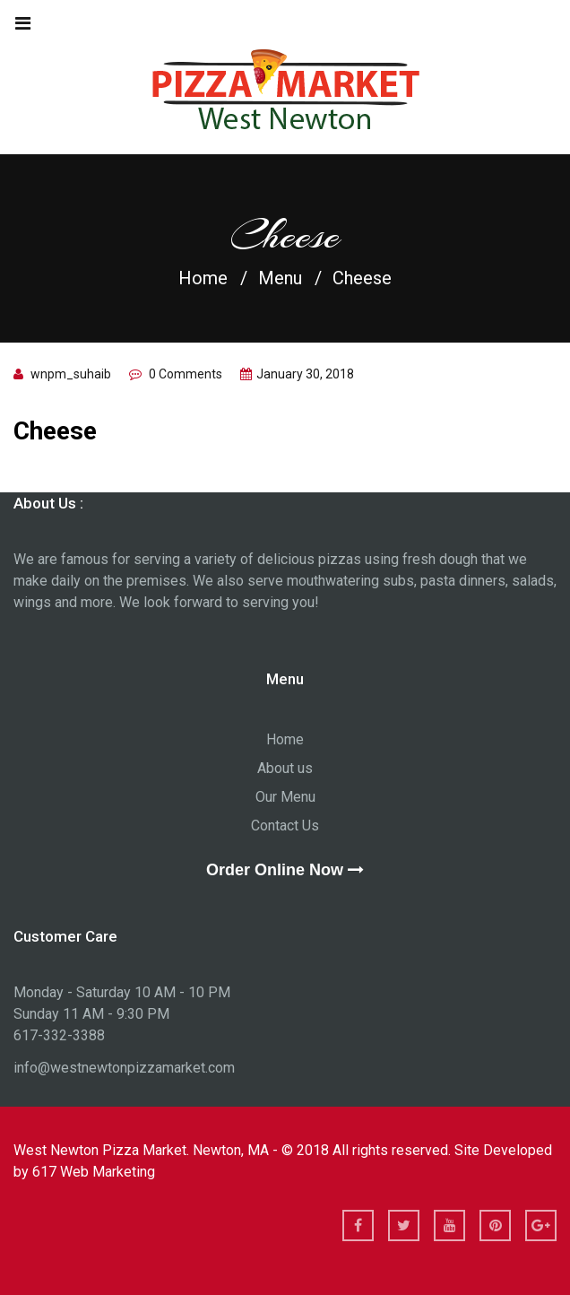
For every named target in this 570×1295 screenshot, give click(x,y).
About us (285, 768)
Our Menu (285, 796)
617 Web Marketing (93, 1171)
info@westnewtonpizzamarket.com (124, 1067)
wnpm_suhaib (70, 374)
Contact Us (285, 825)
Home (203, 278)
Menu (280, 278)
